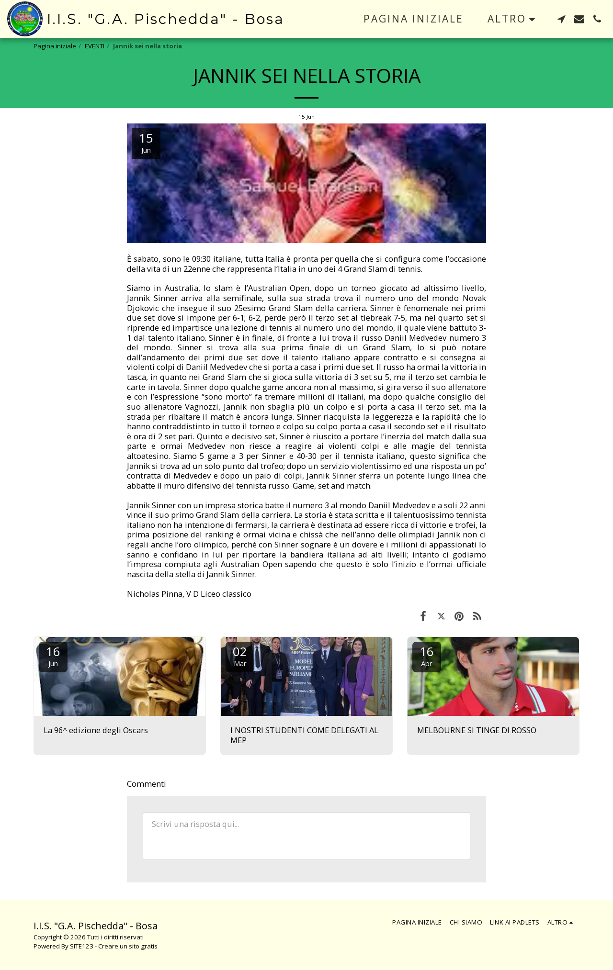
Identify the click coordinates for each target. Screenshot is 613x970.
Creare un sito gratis (128, 946)
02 (240, 655)
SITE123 (81, 946)
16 (53, 655)
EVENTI (94, 46)
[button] (561, 19)
